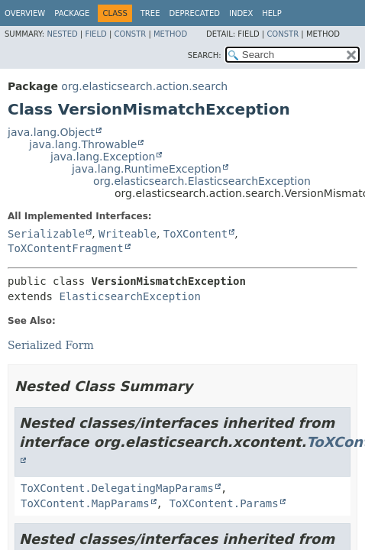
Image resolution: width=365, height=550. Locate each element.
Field (95, 34)
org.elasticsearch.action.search (144, 86)
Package (71, 13)
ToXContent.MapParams (85, 503)
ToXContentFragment (66, 248)
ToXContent (195, 234)
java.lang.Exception (102, 156)
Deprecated (194, 13)
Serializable (46, 234)
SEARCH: (204, 55)
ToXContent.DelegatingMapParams (117, 488)
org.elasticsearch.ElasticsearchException (202, 181)
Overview (25, 13)
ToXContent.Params (223, 503)
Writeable (128, 234)
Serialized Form (51, 345)
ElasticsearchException (129, 296)
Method (170, 34)
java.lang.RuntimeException (146, 169)
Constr (130, 34)
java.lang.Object (51, 132)
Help (271, 13)
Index (241, 13)
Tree (150, 13)
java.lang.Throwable (83, 144)
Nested (62, 34)
